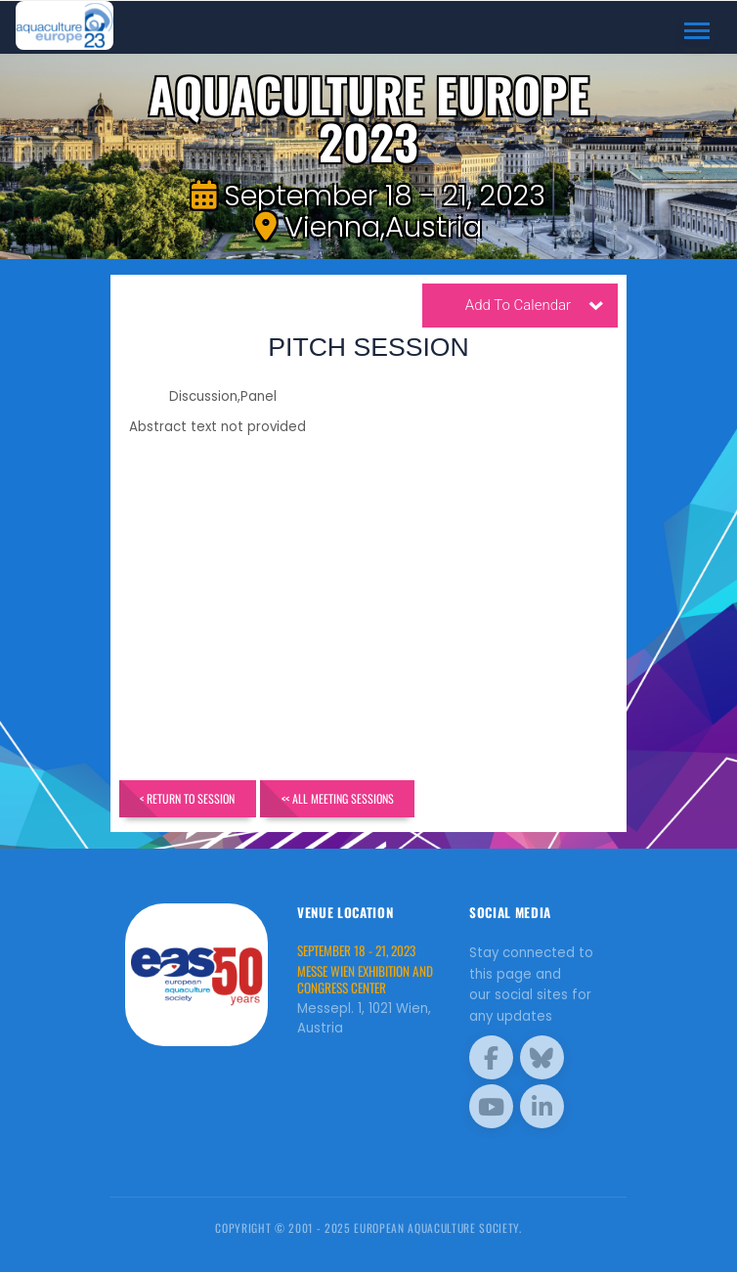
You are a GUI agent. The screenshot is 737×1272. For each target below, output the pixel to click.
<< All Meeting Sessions (338, 798)
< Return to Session (187, 798)
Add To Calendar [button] (534, 308)
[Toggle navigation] (697, 31)
